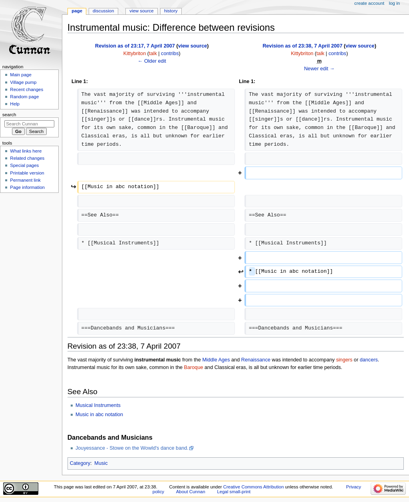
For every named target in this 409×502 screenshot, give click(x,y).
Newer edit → (319, 68)
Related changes (27, 158)
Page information (27, 187)
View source (141, 10)
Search (9, 114)
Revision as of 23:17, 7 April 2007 (135, 46)
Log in (394, 3)
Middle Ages (216, 360)
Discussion (103, 10)
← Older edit (152, 61)
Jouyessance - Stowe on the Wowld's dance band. (132, 448)
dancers (369, 360)
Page (76, 10)
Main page (21, 74)
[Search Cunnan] (29, 123)
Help (15, 103)
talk (153, 53)
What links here (26, 151)
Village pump (23, 82)
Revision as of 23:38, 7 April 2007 (302, 46)
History (171, 10)
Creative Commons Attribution (253, 486)
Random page (24, 96)
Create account (369, 3)
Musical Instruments (98, 405)
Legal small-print (233, 491)
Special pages (24, 165)
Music (100, 463)
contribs (170, 53)
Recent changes (26, 89)
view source (192, 46)
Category (80, 463)
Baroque (193, 367)
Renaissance (255, 360)
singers (344, 360)
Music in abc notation (99, 414)
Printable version (27, 173)
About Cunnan (190, 491)
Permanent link (25, 180)
